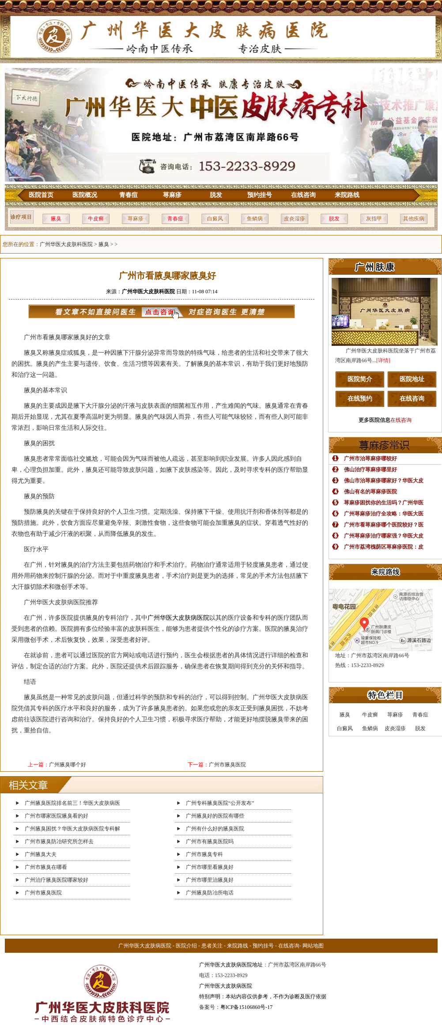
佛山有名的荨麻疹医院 (370, 492)
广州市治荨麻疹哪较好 (370, 458)
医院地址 (412, 379)
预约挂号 (259, 195)
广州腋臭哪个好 (67, 765)
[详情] (383, 360)
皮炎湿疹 (294, 219)
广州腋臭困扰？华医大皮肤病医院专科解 (72, 829)
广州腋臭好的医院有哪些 (215, 816)
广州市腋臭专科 (204, 854)
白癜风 (215, 219)
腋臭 (56, 219)
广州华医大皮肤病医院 (178, 617)
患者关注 (212, 946)
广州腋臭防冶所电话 (210, 893)
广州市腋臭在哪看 (46, 867)
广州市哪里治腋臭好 (210, 880)
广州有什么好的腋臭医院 (215, 829)
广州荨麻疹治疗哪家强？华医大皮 (383, 536)
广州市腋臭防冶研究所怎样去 (59, 841)
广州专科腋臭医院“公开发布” (220, 803)
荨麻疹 (172, 195)
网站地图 (313, 946)
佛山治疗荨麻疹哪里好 (370, 469)
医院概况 (84, 195)
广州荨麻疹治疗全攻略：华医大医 (383, 514)
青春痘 (128, 195)
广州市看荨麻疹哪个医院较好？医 (383, 525)
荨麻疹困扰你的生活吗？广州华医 (383, 503)
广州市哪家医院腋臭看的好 (56, 816)
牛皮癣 (96, 219)
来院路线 (347, 195)
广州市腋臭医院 (227, 765)
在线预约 (360, 398)
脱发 (216, 195)
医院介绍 (186, 946)
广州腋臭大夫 (41, 854)
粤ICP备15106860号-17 (246, 1007)
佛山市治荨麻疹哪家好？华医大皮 (383, 480)
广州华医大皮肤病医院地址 (231, 965)
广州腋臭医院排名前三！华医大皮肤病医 (72, 803)
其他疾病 (413, 219)
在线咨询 (303, 195)
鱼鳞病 (255, 219)
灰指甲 (374, 219)
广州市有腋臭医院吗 (210, 841)
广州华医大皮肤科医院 (66, 244)
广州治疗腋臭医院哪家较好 (56, 880)
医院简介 (360, 379)
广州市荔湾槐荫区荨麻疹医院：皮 (383, 547)
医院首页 (41, 195)
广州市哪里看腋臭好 (210, 867)
